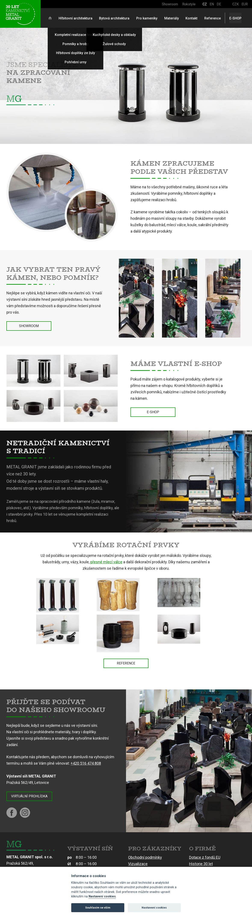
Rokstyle (189, 4)
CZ (205, 4)
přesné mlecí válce (106, 562)
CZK (235, 4)
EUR (245, 4)
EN (212, 4)
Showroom (170, 4)
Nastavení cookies (102, 896)
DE (219, 4)
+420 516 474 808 (86, 763)
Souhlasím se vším (97, 907)
